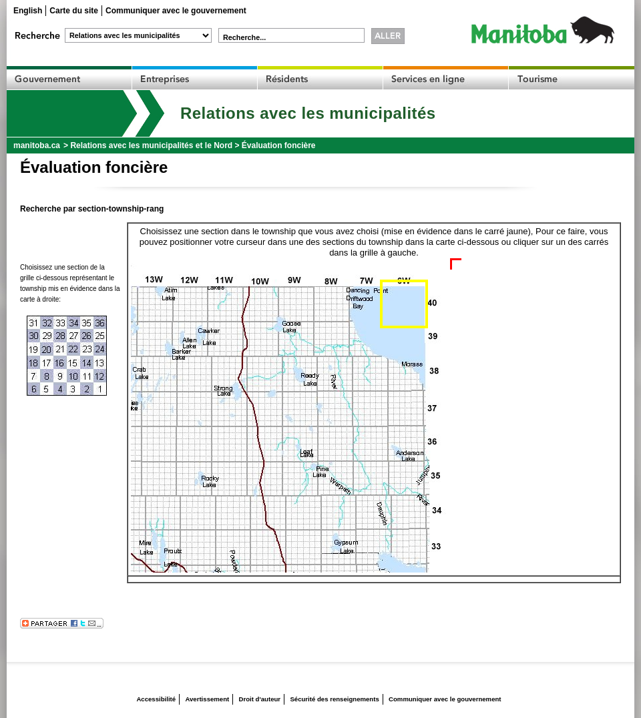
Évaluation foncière (279, 145)
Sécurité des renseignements (334, 699)
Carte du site (73, 10)
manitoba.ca (36, 145)
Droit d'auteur (260, 699)
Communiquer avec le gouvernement (175, 10)
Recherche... (244, 37)
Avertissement (207, 699)
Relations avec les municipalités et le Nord (151, 145)
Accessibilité (156, 699)
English (27, 10)
